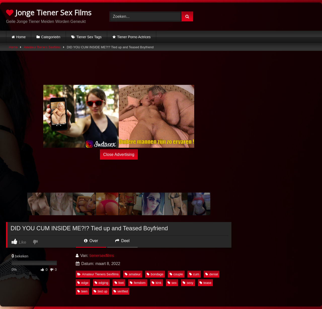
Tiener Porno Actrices (133, 37)
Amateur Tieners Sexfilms (42, 47)
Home (21, 37)
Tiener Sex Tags (88, 37)
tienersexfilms (101, 255)
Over (91, 241)
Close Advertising (118, 154)
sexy (188, 283)
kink (157, 283)
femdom (137, 283)
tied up (100, 291)
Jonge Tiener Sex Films (48, 12)
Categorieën (50, 37)
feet (119, 283)
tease (205, 283)
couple (176, 274)
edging (101, 283)
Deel (122, 241)
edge (82, 283)
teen (82, 291)
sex (172, 283)
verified (120, 291)
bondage (155, 274)
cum (194, 274)
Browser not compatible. (264, 15)
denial (211, 274)
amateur (133, 274)
